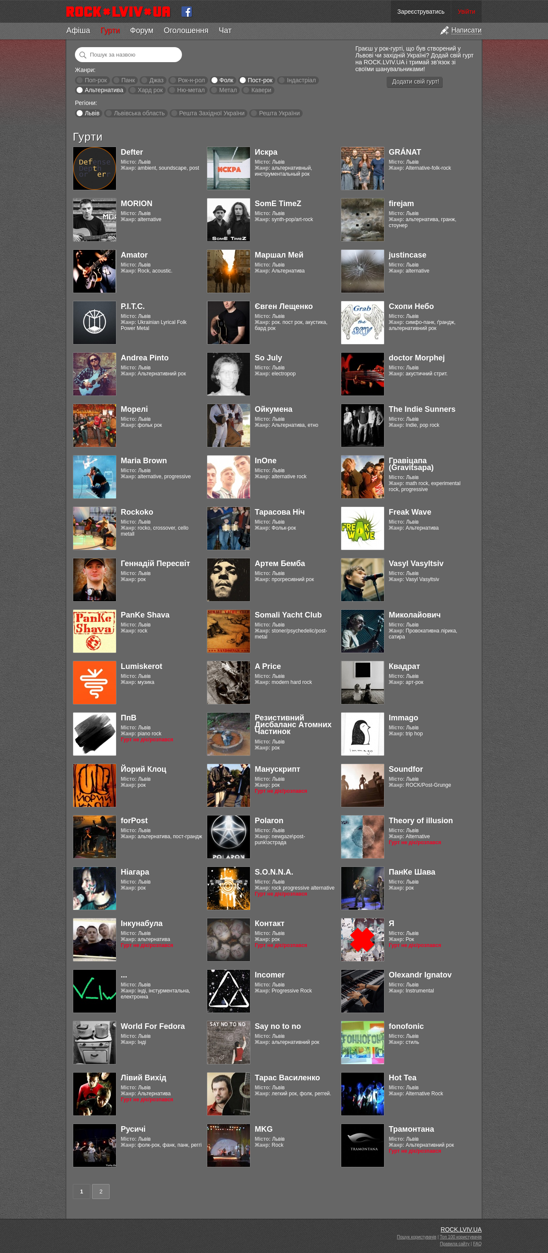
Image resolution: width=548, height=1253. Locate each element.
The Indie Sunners (422, 409)
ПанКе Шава (412, 872)
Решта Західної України (211, 113)
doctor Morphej (417, 358)
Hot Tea (403, 1077)
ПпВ (129, 717)
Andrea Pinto (145, 358)
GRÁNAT (405, 152)
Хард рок (150, 90)
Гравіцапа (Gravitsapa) (411, 464)
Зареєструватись (420, 11)
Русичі (133, 1129)
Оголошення (186, 30)
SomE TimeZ (278, 203)
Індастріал (301, 80)
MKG (264, 1129)
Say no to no (278, 1026)
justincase (407, 255)
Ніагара (135, 872)
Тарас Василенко (287, 1077)
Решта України (279, 113)
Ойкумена (273, 409)
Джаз (156, 80)
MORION (136, 203)
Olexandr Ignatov (420, 975)
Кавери (261, 90)
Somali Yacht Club (288, 615)
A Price (268, 666)
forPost (134, 820)
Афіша (78, 30)
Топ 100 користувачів (461, 1237)
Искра (266, 152)
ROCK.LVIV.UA (461, 1229)
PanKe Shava (145, 615)
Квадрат (404, 666)
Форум (142, 30)
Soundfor (406, 769)
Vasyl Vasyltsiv (416, 563)
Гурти (109, 30)
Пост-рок (260, 80)
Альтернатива (104, 90)
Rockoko (137, 512)
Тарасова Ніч (280, 512)
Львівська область (139, 113)
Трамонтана (411, 1129)
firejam (401, 203)
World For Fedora (153, 1026)
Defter (132, 152)
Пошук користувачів (416, 1237)
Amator (134, 255)
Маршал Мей (279, 255)
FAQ (477, 1243)
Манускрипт (277, 769)
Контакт (270, 923)
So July (268, 358)
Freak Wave (410, 512)
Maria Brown (144, 460)
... (124, 975)
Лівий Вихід (143, 1077)
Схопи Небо (411, 306)
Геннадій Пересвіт (155, 563)
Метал (228, 90)
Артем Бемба (280, 563)
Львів (92, 113)
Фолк (226, 80)
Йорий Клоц (143, 769)
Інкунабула (142, 923)
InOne (266, 460)
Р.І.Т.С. (133, 306)
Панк (128, 80)
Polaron (269, 820)
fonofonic (406, 1026)
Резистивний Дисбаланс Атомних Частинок (293, 724)
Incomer (270, 975)
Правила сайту (455, 1243)
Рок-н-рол (191, 80)
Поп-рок (96, 80)
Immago (403, 717)
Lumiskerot (141, 666)
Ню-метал (191, 90)
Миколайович (415, 615)
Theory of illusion (421, 820)
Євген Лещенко (284, 306)
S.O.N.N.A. (274, 872)
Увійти (466, 11)
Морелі (134, 409)
